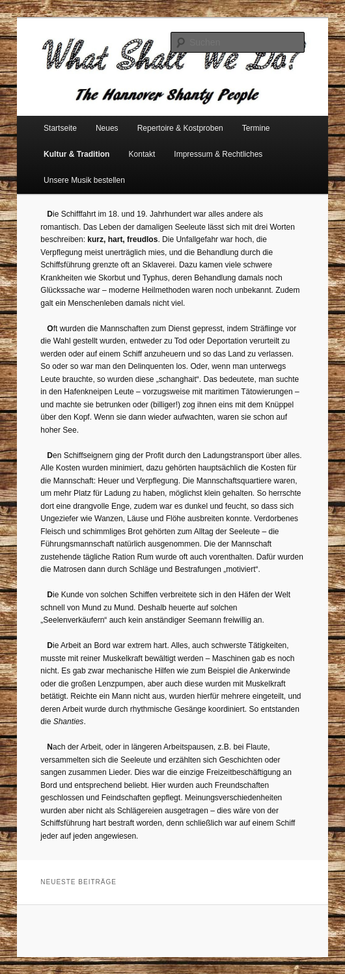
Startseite (60, 128)
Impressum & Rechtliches (218, 154)
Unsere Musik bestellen (84, 180)
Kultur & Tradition (76, 154)
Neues (107, 128)
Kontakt (142, 154)
